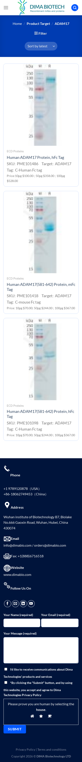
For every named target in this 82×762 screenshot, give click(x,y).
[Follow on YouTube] (31, 603)
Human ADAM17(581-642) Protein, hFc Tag (40, 414)
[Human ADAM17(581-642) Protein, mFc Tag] (41, 232)
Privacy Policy (25, 749)
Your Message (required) (20, 633)
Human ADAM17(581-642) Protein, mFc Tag (41, 287)
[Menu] (6, 7)
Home (17, 23)
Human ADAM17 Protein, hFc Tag (35, 157)
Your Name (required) (18, 615)
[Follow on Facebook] (7, 603)
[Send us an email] (15, 603)
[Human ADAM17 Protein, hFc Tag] (41, 105)
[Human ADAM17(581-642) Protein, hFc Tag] (41, 359)
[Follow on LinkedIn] (23, 603)
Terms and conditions (51, 749)
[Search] (74, 7)
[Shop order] (41, 46)
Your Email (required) (55, 615)
